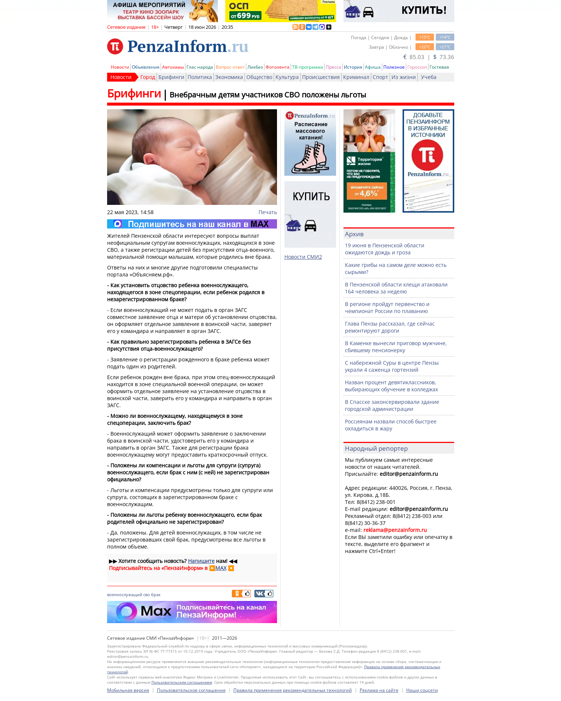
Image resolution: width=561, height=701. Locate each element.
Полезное (394, 67)
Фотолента (278, 67)
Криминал (356, 76)
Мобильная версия (128, 690)
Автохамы (173, 67)
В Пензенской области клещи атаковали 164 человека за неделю (396, 288)
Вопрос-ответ (230, 67)
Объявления (146, 67)
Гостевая (439, 67)
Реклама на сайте (379, 690)
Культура (287, 76)
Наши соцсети (422, 690)
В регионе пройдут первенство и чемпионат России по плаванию (387, 307)
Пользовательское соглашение (191, 690)
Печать (268, 212)
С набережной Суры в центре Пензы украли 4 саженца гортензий (392, 366)
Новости (120, 67)
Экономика (229, 76)
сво (146, 594)
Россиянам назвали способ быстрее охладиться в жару (391, 425)
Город (147, 76)
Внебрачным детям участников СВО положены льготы (268, 95)
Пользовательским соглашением (181, 682)
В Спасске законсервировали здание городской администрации (392, 405)
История (353, 67)
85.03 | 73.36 (428, 57)
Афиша (373, 67)
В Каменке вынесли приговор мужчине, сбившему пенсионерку (396, 347)
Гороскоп (417, 67)
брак (156, 594)
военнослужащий (124, 594)
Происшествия (321, 76)
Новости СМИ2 (303, 256)
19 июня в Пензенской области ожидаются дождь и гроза (384, 249)
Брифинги (171, 76)
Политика (200, 76)
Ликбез (255, 67)
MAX (220, 567)
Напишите (201, 560)
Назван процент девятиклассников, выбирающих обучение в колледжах (391, 386)
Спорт (380, 76)
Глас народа (200, 67)
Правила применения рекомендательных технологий (292, 690)
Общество (259, 76)
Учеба (429, 76)
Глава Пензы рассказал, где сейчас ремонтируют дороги (390, 327)
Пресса (333, 67)
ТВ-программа (307, 67)
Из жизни (403, 76)
